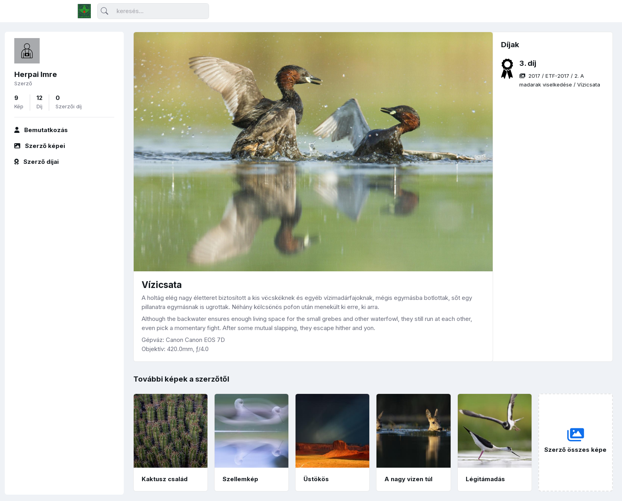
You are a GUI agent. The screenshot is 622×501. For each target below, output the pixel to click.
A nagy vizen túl (408, 479)
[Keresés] (153, 11)
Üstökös (316, 479)
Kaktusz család (165, 479)
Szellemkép (240, 479)
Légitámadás (485, 479)
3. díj (527, 63)
